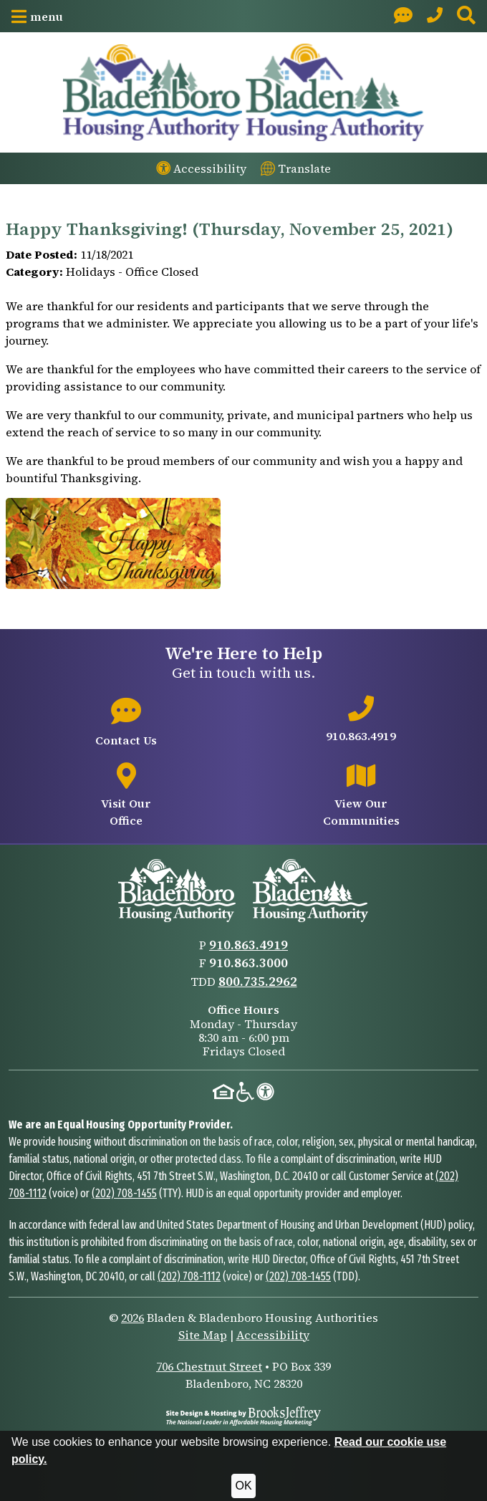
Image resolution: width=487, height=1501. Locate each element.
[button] (37, 16)
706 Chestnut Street (209, 1366)
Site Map (202, 1335)
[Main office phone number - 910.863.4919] (361, 720)
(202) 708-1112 (189, 1276)
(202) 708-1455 (124, 1193)
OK (243, 1486)
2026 (132, 1317)
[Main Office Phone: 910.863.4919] (435, 16)
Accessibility (272, 1335)
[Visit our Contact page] (403, 16)
